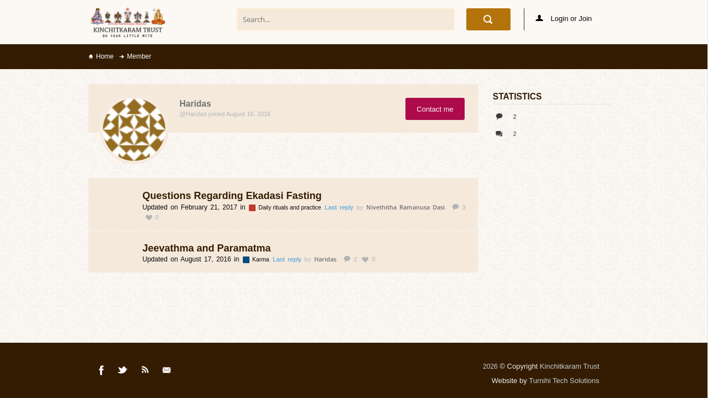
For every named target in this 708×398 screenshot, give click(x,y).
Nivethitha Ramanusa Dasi (405, 207)
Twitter (123, 372)
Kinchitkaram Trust (570, 366)
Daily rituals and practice (290, 208)
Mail (167, 372)
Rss (145, 372)
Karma (261, 259)
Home (105, 56)
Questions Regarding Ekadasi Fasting (232, 195)
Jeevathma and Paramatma (207, 248)
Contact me (435, 109)
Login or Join (563, 18)
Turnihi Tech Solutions (564, 380)
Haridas (325, 259)
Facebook (102, 372)
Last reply (340, 207)
